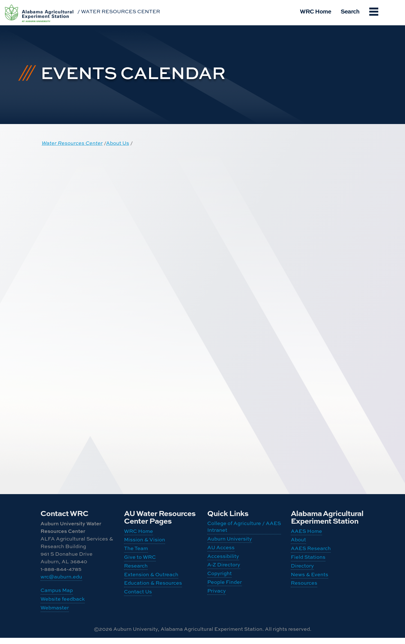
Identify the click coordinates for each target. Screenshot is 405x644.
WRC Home (315, 11)
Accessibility (223, 561)
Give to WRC (140, 562)
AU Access (221, 551)
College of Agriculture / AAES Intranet (244, 527)
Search (350, 11)
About (298, 541)
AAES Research (311, 552)
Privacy (216, 602)
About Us (117, 143)
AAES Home (306, 531)
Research (136, 572)
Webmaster (54, 612)
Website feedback (62, 602)
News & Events (309, 582)
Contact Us (138, 603)
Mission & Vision (144, 541)
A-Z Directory (223, 571)
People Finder (224, 592)
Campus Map (56, 592)
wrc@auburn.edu (61, 577)
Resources (304, 592)
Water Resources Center (72, 143)
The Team (136, 552)
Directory (302, 572)
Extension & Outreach (151, 582)
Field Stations (308, 562)
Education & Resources (153, 592)
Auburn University (229, 540)
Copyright (219, 581)
